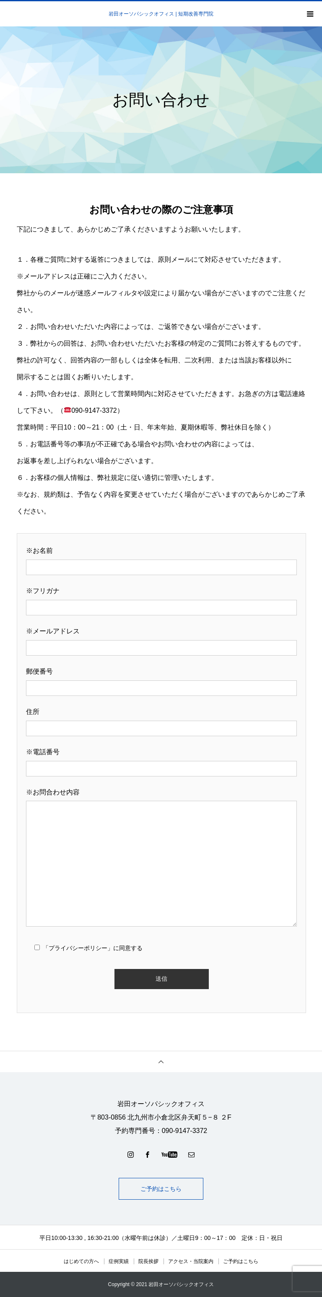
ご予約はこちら (161, 1188)
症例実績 (119, 1261)
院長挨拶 (148, 1261)
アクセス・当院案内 (190, 1261)
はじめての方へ (81, 1261)
